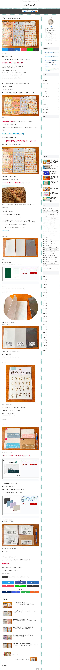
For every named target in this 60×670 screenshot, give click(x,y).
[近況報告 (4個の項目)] (46, 224)
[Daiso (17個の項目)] (46, 214)
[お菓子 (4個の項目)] (55, 222)
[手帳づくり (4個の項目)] (47, 226)
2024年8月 (45, 287)
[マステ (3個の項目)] (55, 234)
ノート (19, 577)
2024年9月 (45, 284)
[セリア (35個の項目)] (51, 210)
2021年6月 (45, 348)
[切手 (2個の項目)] (56, 248)
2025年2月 (45, 279)
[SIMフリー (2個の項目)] (47, 253)
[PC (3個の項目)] (56, 236)
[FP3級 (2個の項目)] (46, 263)
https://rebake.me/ (5, 230)
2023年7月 (45, 305)
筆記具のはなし (50, 107)
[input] (51, 268)
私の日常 (50, 104)
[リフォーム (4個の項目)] (47, 222)
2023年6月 (45, 308)
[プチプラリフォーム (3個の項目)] (54, 232)
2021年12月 (45, 332)
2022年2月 (45, 326)
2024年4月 (45, 292)
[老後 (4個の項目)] (45, 230)
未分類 (50, 102)
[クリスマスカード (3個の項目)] (48, 236)
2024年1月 (45, 300)
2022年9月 (45, 316)
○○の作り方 (50, 78)
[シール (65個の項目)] (55, 208)
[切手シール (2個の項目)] (46, 250)
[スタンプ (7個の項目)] (55, 218)
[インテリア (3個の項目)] (46, 232)
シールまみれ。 (50, 88)
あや (51, 26)
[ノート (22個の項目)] (55, 212)
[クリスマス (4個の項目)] (54, 224)
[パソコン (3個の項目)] (46, 248)
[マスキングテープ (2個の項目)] (54, 250)
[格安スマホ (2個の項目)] (54, 263)
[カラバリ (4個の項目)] (56, 228)
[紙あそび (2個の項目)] (46, 252)
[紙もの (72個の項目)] (47, 208)
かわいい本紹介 (50, 86)
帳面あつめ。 (50, 99)
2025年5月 (45, 276)
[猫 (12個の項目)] (55, 216)
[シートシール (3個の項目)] (47, 244)
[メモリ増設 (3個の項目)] (51, 238)
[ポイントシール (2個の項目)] (47, 261)
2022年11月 (45, 311)
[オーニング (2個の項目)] (55, 259)
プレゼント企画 (50, 96)
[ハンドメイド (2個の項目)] (47, 259)
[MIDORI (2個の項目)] (51, 265)
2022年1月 (45, 329)
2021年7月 (45, 345)
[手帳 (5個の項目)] (56, 220)
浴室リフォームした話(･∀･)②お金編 (51, 64)
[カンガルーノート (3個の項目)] (54, 230)
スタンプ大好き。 (50, 94)
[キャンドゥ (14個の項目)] (47, 216)
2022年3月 (45, 324)
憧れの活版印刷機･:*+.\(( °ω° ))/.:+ (51, 52)
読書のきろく (50, 110)
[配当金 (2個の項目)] (51, 248)
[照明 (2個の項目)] (56, 257)
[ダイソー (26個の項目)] (47, 212)
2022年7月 (45, 321)
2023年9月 (45, 303)
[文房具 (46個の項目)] (45, 210)
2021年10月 (45, 337)
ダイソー (15, 577)
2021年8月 (45, 342)
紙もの (27, 577)
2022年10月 (45, 313)
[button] (58, 268)
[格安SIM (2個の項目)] (46, 257)
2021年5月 (45, 350)
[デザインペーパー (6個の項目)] (48, 220)
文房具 (23, 577)
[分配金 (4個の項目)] (50, 228)
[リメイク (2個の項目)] (55, 253)
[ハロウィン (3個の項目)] (55, 242)
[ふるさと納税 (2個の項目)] (54, 255)
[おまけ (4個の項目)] (45, 228)
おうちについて (50, 80)
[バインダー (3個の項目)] (47, 242)
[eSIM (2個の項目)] (46, 255)
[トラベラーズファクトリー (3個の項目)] (51, 246)
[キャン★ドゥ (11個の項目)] (47, 218)
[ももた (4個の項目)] (55, 226)
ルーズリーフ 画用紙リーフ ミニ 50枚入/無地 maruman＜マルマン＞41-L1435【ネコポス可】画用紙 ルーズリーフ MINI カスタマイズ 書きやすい (29, 461)
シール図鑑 (50, 91)
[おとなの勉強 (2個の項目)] (55, 261)
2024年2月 (45, 297)
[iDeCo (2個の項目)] (51, 257)
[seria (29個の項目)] (56, 210)
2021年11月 (45, 334)
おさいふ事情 (50, 83)
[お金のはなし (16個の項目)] (54, 214)
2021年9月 (45, 340)
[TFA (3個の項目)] (55, 244)
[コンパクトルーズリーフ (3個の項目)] (51, 240)
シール (10, 577)
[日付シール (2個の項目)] (54, 252)
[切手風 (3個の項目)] (47, 234)
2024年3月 (45, 295)
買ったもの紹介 (5, 577)
